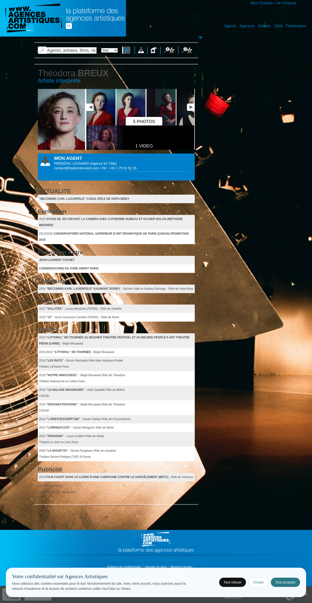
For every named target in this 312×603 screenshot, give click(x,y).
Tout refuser (233, 582)
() (103, 163)
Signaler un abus (156, 567)
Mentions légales (181, 567)
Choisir (258, 582)
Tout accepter (285, 582)
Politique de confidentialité (124, 567)
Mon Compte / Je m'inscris (273, 3)
